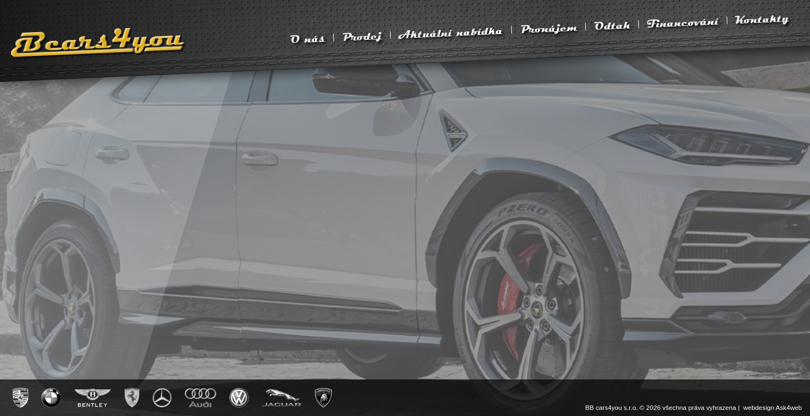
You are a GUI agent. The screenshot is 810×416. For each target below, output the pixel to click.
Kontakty (762, 19)
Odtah (612, 26)
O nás (307, 39)
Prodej (361, 36)
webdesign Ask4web (772, 407)
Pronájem (548, 28)
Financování (683, 23)
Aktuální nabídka (450, 33)
